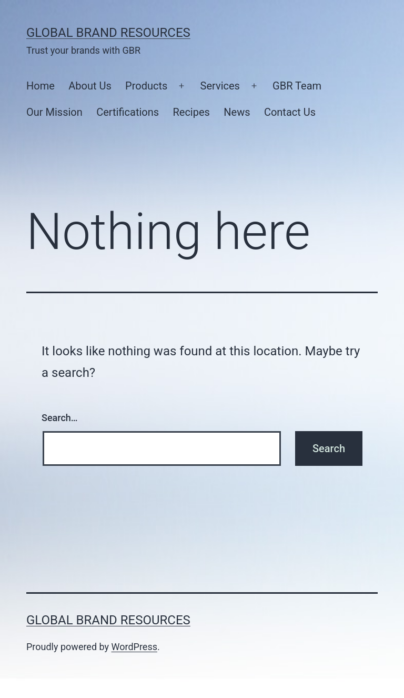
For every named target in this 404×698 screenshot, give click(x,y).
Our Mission (54, 112)
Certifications (127, 112)
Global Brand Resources (108, 32)
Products (146, 85)
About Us (90, 85)
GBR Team (296, 85)
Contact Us (290, 112)
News (237, 112)
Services (220, 85)
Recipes (191, 112)
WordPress (134, 646)
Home (40, 85)
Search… (60, 417)
